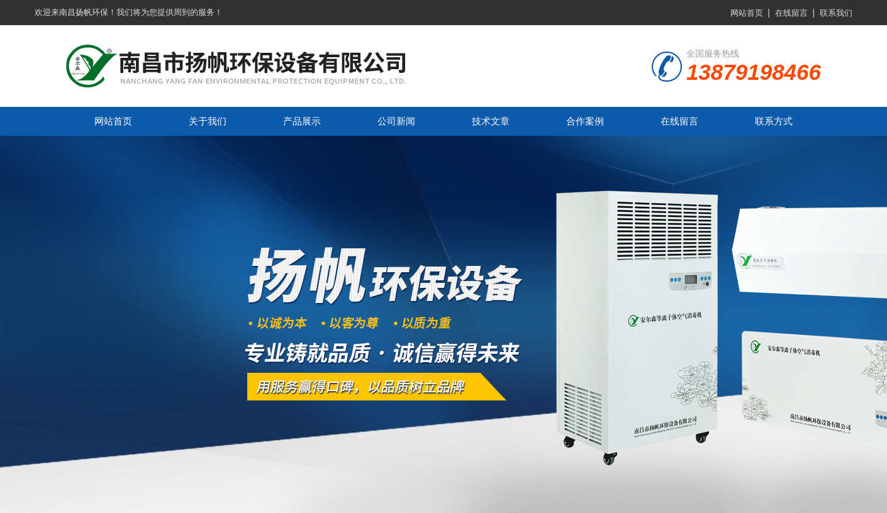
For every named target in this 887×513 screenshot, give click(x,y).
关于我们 (207, 121)
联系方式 (774, 121)
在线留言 (791, 13)
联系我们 (836, 13)
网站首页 (746, 13)
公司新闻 (396, 121)
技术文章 (491, 121)
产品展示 (302, 121)
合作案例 (585, 121)
